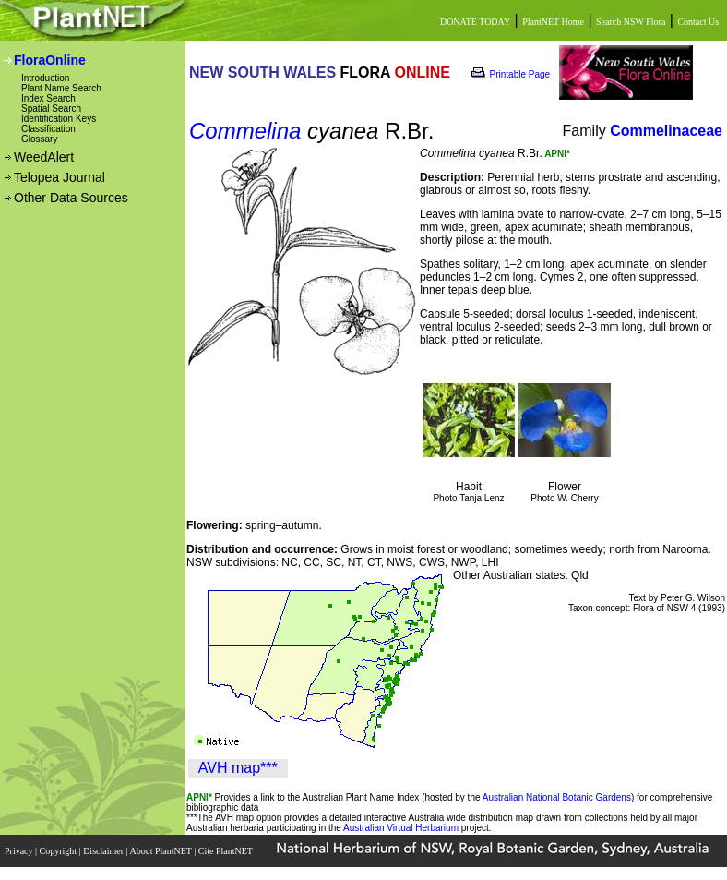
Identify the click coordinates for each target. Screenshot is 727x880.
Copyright (59, 851)
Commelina (245, 130)
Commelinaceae (666, 131)
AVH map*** (238, 768)
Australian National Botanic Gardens (557, 797)
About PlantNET (161, 851)
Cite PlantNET (226, 851)
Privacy (20, 851)
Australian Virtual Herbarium (401, 828)
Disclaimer (104, 851)
